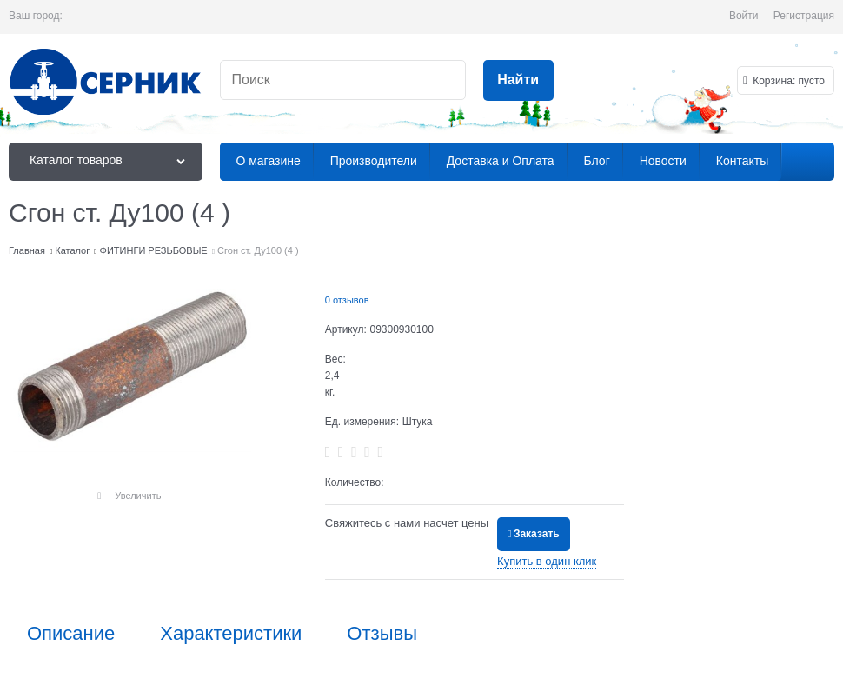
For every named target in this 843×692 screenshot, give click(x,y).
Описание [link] (71, 633)
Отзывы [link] (382, 633)
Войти (744, 16)
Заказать (537, 534)
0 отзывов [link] (347, 300)
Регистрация (803, 16)
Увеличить (138, 495)
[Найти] (518, 80)
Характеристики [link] (231, 633)
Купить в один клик (546, 561)
